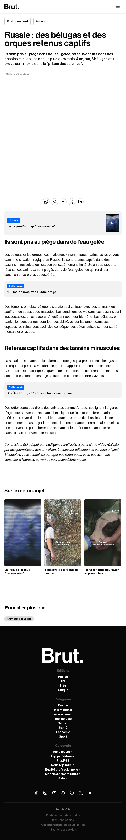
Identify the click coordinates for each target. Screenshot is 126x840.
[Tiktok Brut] (36, 792)
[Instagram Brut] (45, 792)
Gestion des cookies (63, 829)
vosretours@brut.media (68, 460)
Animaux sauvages (19, 618)
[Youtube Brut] (54, 792)
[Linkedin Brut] (89, 792)
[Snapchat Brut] (63, 792)
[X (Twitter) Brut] (81, 792)
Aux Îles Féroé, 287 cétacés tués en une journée (41, 393)
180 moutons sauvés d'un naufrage (31, 292)
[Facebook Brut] (72, 792)
